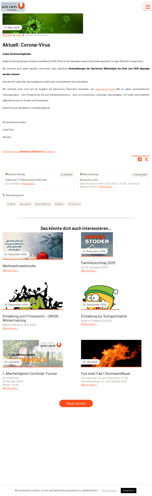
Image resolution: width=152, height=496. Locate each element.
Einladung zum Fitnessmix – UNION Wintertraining (30, 318)
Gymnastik (25, 204)
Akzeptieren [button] (128, 490)
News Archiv (76, 403)
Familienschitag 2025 (98, 262)
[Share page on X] (146, 159)
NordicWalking (42, 204)
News (19, 35)
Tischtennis (74, 204)
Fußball (11, 204)
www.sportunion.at (105, 89)
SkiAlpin (59, 204)
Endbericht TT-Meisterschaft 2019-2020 (26, 179)
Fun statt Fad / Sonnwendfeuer (106, 373)
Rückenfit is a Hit (89, 179)
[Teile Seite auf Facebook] (140, 159)
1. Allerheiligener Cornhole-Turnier (30, 373)
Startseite (8, 35)
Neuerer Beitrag (15, 174)
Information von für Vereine (29, 151)
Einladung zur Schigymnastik (104, 316)
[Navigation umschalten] (148, 7)
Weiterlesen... (106, 186)
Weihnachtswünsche (19, 265)
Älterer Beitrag (89, 174)
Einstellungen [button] (109, 490)
